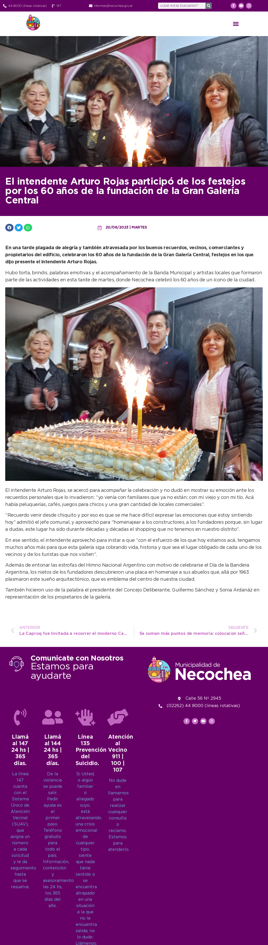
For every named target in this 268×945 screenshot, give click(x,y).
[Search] (208, 6)
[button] (236, 24)
